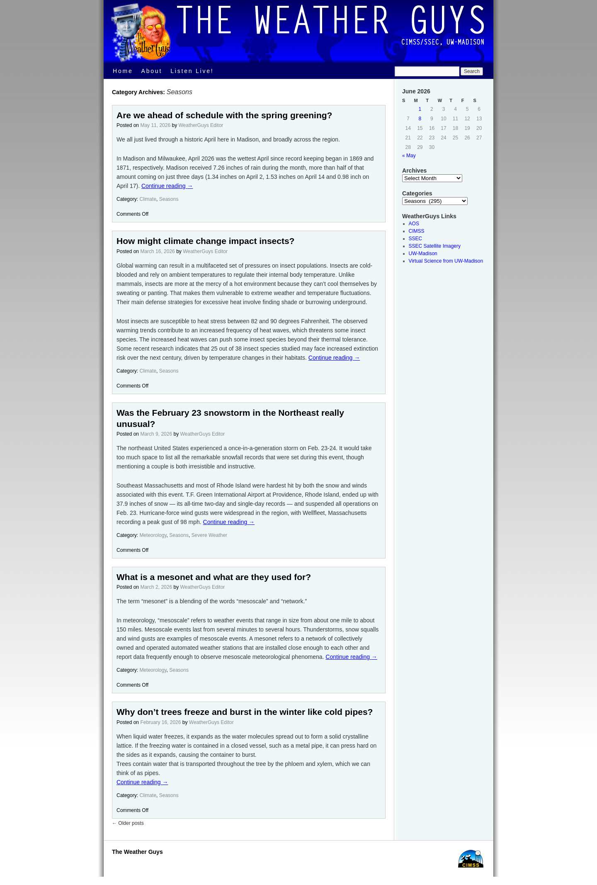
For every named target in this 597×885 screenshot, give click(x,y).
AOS (414, 224)
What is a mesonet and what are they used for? (213, 577)
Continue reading (167, 186)
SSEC (415, 238)
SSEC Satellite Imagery (435, 246)
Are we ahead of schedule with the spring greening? (224, 115)
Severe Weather (210, 535)
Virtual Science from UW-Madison (446, 261)
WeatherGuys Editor (200, 125)
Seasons (169, 199)
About (152, 71)
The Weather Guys (137, 851)
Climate (147, 199)
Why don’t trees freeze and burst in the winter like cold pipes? (244, 712)
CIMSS (417, 231)
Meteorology (152, 535)
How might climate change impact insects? (205, 241)
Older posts (128, 823)
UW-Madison (423, 253)
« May (409, 155)
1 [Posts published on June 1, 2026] (420, 109)
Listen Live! (192, 71)
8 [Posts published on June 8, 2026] (420, 119)
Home (123, 71)
